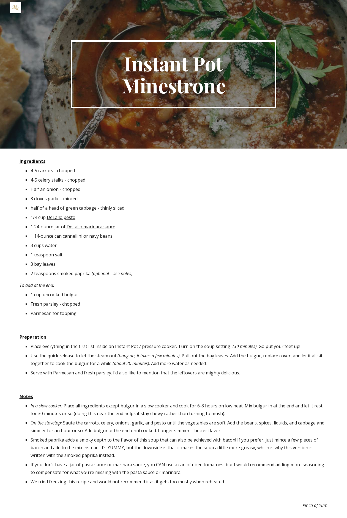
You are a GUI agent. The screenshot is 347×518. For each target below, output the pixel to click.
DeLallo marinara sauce (91, 227)
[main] (174, 74)
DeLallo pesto (61, 217)
